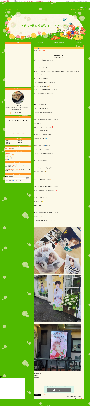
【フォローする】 (75, 9)
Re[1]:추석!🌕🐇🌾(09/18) (17, 165)
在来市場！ (7, 153)
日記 (9, 9)
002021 (82, 7)
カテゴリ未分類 (8, 148)
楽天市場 (87, 1)
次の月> (23, 133)
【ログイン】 (83, 9)
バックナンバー (18, 138)
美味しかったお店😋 (9, 155)
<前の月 (12, 133)
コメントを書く (79, 398)
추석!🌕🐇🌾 (8, 156)
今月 (18, 133)
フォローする (18, 112)
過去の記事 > (79, 42)
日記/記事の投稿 (17, 151)
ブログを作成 (81, 1)
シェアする (44, 394)
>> (70, 1)
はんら (6, 169)
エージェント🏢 (8, 158)
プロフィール (14, 9)
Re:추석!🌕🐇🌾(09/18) (14, 169)
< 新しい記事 (40, 42)
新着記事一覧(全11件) (59, 42)
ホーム (5, 9)
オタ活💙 (7, 159)
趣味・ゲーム (19, 1)
